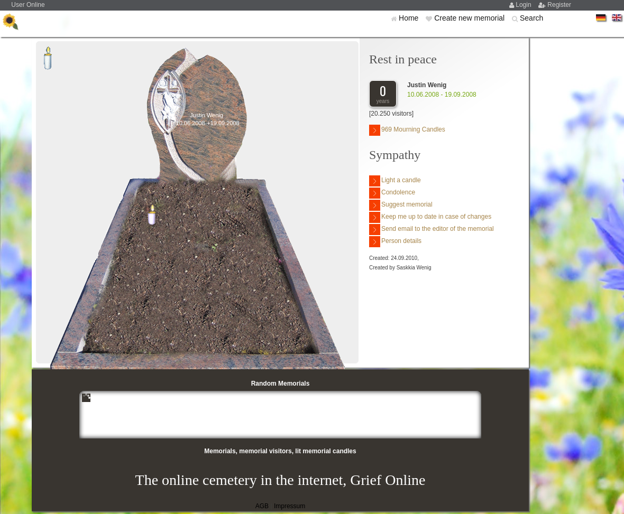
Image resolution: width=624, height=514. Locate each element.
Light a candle (395, 180)
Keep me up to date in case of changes (430, 217)
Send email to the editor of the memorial (431, 229)
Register (559, 4)
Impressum (289, 506)
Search (531, 18)
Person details (395, 241)
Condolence (392, 193)
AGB (262, 506)
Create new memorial (470, 18)
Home (409, 18)
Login (524, 4)
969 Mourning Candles (407, 130)
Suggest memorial (401, 205)
